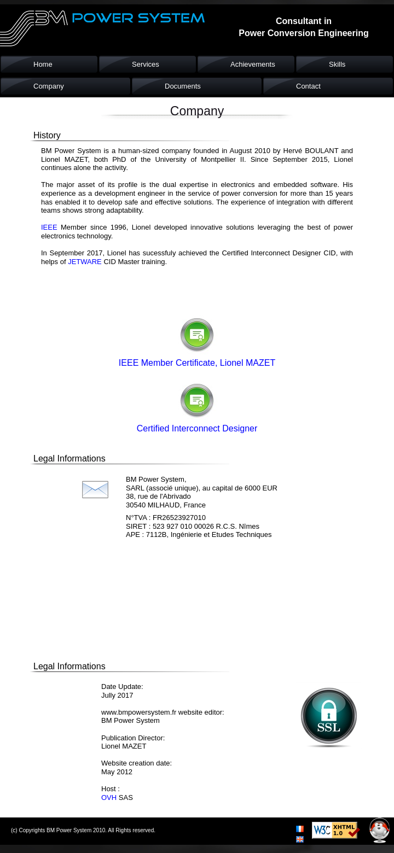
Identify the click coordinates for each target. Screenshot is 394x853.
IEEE (51, 227)
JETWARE (85, 262)
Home (43, 64)
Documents (183, 86)
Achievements (252, 64)
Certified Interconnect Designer (197, 428)
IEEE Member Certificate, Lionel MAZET (197, 362)
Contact (308, 86)
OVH (109, 797)
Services (145, 64)
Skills (337, 64)
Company (48, 86)
